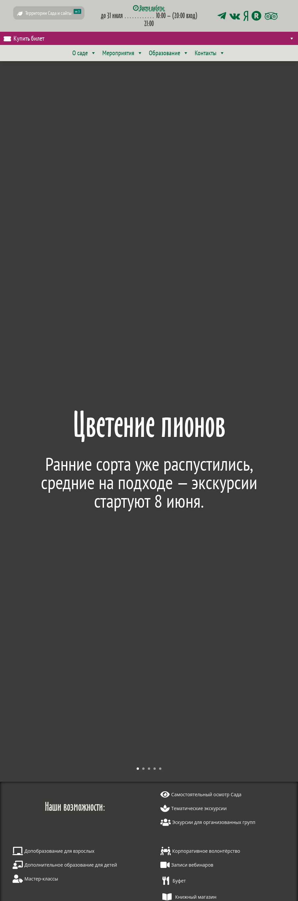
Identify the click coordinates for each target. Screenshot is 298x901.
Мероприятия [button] (122, 52)
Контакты (210, 52)
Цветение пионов (149, 424)
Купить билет (154, 38)
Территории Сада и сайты (53, 12)
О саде (84, 52)
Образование (169, 52)
